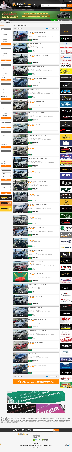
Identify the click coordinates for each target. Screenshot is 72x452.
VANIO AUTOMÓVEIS (6, 20)
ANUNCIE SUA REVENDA (66, 9)
